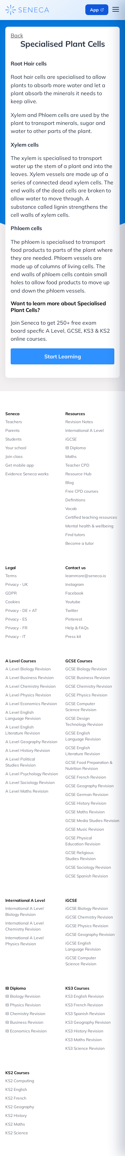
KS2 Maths (15, 1124)
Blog (69, 482)
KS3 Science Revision (85, 1048)
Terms (11, 575)
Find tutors (75, 534)
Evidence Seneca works (27, 473)
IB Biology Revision (22, 996)
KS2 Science (16, 1132)
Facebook (74, 593)
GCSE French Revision (85, 777)
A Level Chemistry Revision (30, 686)
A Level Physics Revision (28, 694)
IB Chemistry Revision (25, 1013)
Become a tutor (79, 543)
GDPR (11, 593)
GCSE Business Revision (87, 677)
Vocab (71, 508)
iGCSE (71, 439)
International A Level (84, 430)
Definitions (75, 499)
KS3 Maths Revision (83, 1039)
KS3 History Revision (84, 1030)
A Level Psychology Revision (31, 773)
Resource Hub (78, 473)
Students (13, 439)
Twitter (71, 610)
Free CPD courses (81, 491)
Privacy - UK (16, 584)
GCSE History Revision (85, 803)
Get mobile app (19, 465)
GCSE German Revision (86, 794)
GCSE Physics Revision (86, 694)
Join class (14, 456)
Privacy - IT (15, 636)
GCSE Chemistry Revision (88, 686)
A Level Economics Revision (31, 703)
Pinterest (73, 619)
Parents (12, 430)
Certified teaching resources (91, 517)
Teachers (13, 421)
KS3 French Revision (84, 1004)
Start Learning (62, 356)
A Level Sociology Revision (30, 782)
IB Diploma (75, 447)
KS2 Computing (19, 1080)
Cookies (12, 601)
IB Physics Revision (23, 1004)
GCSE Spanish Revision (86, 875)
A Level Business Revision (29, 677)
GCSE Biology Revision (86, 668)
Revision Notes (79, 421)
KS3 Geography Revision (88, 1022)
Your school (15, 447)
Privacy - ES (16, 619)
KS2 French (15, 1098)
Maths (71, 456)
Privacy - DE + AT (21, 610)
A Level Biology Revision (28, 668)
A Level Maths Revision (26, 791)
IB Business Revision (24, 1022)
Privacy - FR (16, 627)
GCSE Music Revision (84, 829)
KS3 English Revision (84, 996)
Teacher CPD (77, 465)
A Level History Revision (27, 750)
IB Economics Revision (26, 1030)
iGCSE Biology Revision (86, 908)
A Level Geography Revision (31, 741)
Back (17, 35)
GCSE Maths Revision (85, 811)
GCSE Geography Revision (89, 785)
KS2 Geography (19, 1106)
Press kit (73, 636)
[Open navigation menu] (116, 10)
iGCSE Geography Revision (90, 934)
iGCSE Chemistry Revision (89, 917)
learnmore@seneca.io (85, 575)
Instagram (74, 584)
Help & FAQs (77, 627)
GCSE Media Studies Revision (92, 820)
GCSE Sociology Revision (88, 867)
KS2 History (16, 1115)
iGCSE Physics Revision (86, 925)
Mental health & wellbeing (89, 525)
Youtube (72, 601)
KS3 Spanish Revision (85, 1013)
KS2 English (16, 1089)
